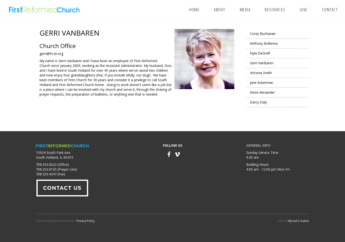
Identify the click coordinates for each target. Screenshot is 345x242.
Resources (275, 9)
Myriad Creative (298, 221)
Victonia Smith (261, 72)
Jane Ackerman (261, 82)
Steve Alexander (262, 92)
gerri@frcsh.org (51, 53)
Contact (330, 9)
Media (245, 9)
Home (194, 9)
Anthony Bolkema (264, 43)
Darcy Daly (258, 102)
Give (304, 9)
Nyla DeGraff (260, 53)
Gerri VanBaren (261, 63)
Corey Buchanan (263, 33)
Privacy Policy (85, 221)
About (219, 9)
